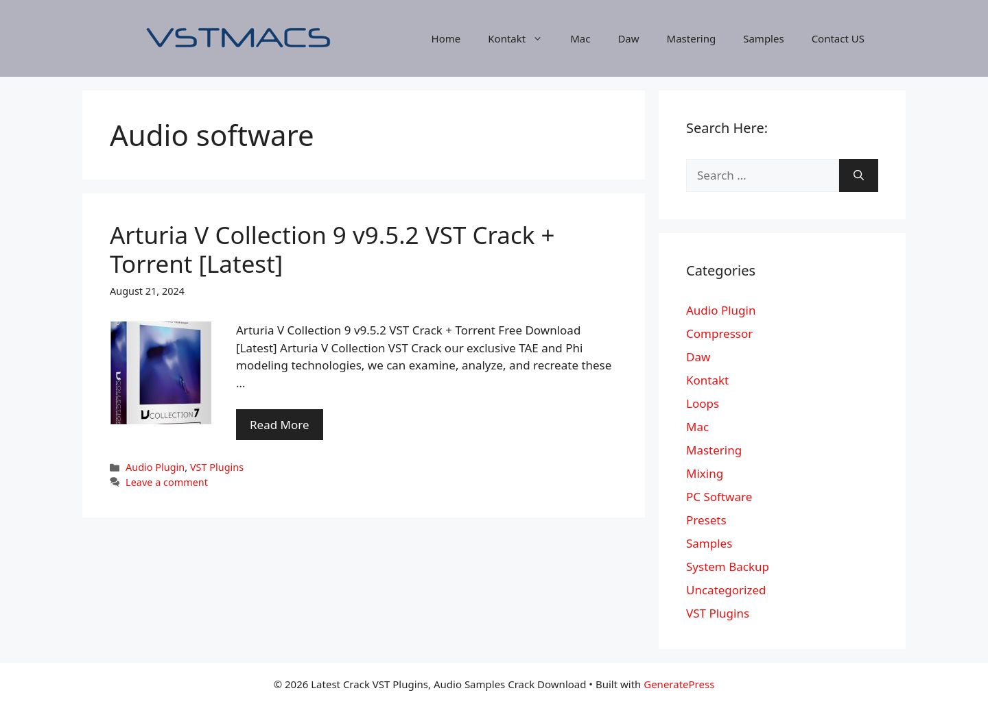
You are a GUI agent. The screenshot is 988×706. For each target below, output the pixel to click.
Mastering (691, 38)
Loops (702, 403)
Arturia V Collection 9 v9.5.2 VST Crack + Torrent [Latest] (332, 249)
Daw (628, 38)
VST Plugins (217, 467)
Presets (706, 520)
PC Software (719, 496)
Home (446, 38)
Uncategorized (726, 590)
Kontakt (522, 38)
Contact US (838, 38)
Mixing (704, 473)
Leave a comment (167, 482)
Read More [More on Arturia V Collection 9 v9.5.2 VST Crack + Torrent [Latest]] (279, 425)
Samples (763, 38)
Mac (580, 38)
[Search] (858, 175)
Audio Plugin (155, 467)
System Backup (727, 566)
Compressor (719, 333)
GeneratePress (679, 684)
